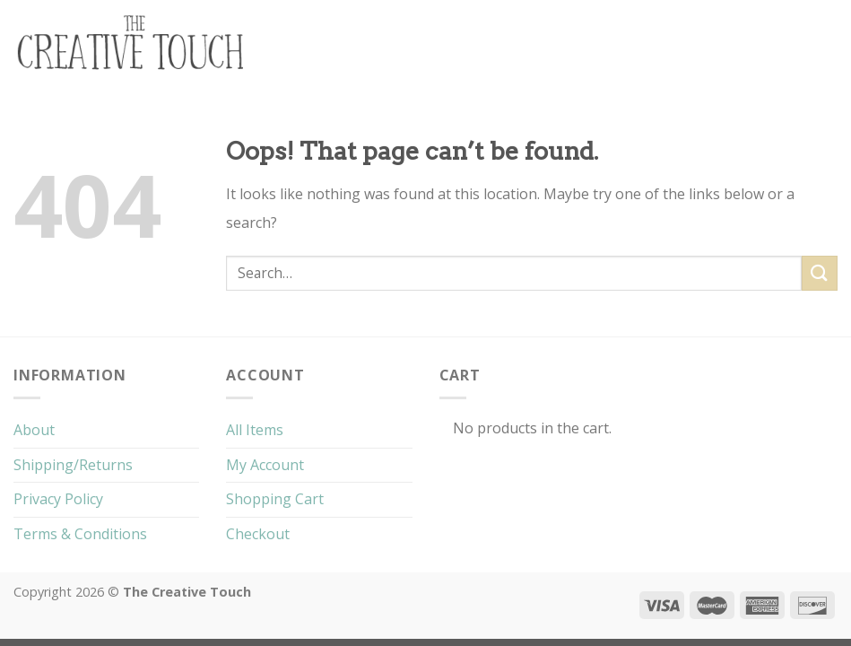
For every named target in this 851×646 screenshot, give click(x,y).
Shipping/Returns (73, 465)
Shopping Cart (275, 499)
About (34, 430)
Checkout (258, 534)
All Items (254, 430)
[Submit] (820, 273)
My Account (265, 465)
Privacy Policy (58, 499)
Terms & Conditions (80, 534)
